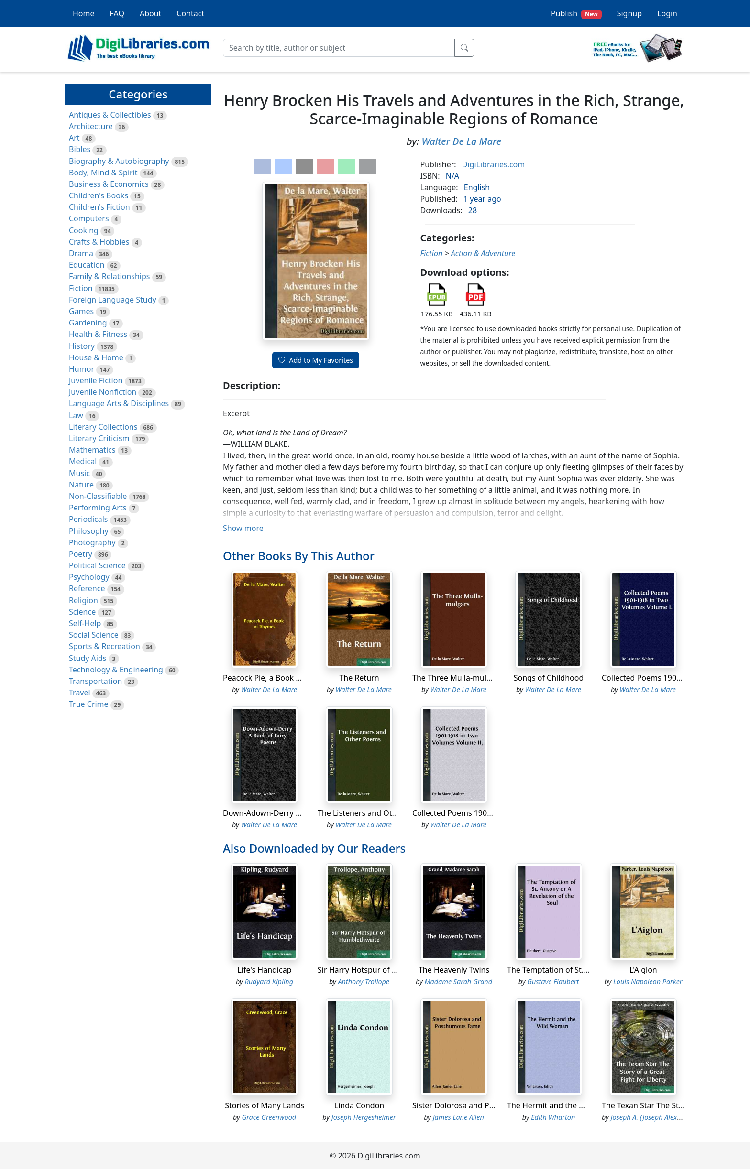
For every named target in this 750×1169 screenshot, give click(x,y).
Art (74, 137)
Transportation (95, 681)
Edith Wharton (553, 1117)
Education (87, 265)
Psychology (89, 577)
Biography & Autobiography (119, 161)
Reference (87, 588)
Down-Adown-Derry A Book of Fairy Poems (299, 813)
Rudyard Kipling (268, 981)
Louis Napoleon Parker (648, 981)
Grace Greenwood (269, 1117)
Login (667, 13)
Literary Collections (103, 427)
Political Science (97, 565)
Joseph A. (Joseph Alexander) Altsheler (668, 1117)
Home (84, 13)
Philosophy (89, 531)
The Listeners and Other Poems (374, 813)
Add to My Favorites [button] (315, 360)
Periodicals (88, 519)
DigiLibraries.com (493, 164)
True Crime (89, 704)
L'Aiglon (643, 969)
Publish (576, 13)
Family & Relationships (109, 276)
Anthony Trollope (364, 981)
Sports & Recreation (104, 646)
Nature (81, 484)
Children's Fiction (99, 207)
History (82, 346)
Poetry (80, 554)
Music (79, 473)
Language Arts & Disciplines (119, 403)
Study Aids (87, 658)
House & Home (96, 357)
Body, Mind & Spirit (103, 172)
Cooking (84, 230)
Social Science (94, 634)
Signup (629, 13)
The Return (359, 677)
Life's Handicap (264, 969)
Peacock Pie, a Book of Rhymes (278, 677)
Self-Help (85, 623)
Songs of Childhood (549, 677)
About (150, 13)
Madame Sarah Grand (458, 981)
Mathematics (92, 449)
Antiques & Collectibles (110, 114)
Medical (83, 461)
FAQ (117, 13)
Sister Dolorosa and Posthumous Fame (481, 1105)
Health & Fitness (98, 334)
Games (81, 311)
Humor (81, 369)
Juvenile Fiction (95, 380)
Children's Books (98, 195)
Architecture (91, 126)
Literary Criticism (99, 438)
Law (76, 415)
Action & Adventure (483, 253)
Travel (79, 692)
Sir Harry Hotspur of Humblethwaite (382, 969)
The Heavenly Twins (454, 969)
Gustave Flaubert (553, 981)
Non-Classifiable (98, 496)
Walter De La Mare (461, 141)
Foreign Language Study (112, 299)
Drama (81, 253)
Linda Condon (359, 1105)
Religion (83, 600)
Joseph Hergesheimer (363, 1117)
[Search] (339, 48)
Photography (92, 542)
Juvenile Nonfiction (102, 392)
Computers (89, 218)
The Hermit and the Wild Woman (565, 1105)
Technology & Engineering (116, 669)
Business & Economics (109, 184)
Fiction (81, 288)
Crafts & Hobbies (99, 242)
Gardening (88, 322)
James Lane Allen (458, 1117)
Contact (190, 13)
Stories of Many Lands (264, 1105)
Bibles (79, 149)
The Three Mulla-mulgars (457, 677)
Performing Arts (97, 507)
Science (82, 611)
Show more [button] (243, 528)
